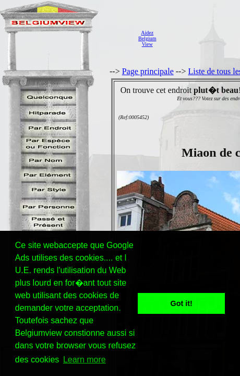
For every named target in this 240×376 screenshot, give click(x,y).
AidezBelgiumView (147, 38)
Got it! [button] (182, 303)
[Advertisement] (200, 38)
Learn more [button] (84, 359)
